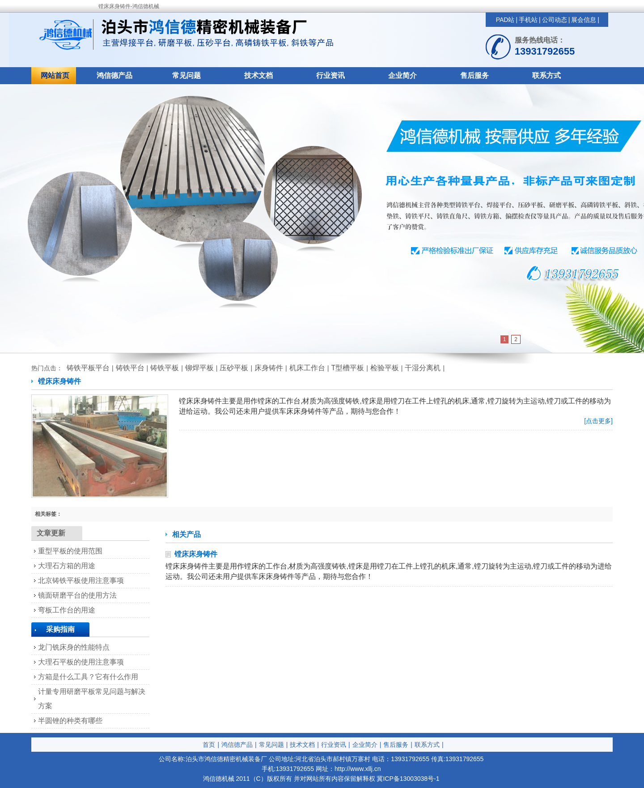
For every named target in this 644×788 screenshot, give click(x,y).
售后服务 (474, 75)
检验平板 (384, 368)
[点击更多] (598, 420)
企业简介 (402, 75)
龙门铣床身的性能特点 (74, 647)
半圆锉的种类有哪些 (70, 720)
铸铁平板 (164, 368)
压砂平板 (234, 368)
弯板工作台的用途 (66, 610)
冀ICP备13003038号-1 (408, 778)
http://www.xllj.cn (358, 768)
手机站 (528, 19)
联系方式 (546, 75)
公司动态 (554, 19)
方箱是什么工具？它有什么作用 (88, 677)
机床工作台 (307, 368)
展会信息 (583, 19)
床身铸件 (268, 368)
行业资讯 (330, 75)
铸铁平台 (130, 368)
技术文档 (258, 75)
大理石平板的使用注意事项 (81, 662)
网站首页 (55, 75)
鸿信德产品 (114, 75)
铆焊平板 (199, 368)
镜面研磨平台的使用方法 (77, 595)
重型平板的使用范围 (70, 551)
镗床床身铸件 (195, 554)
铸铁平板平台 (88, 368)
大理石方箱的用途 (66, 566)
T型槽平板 (347, 368)
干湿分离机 (423, 368)
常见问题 (186, 75)
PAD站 (505, 19)
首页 (209, 744)
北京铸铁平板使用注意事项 (81, 580)
